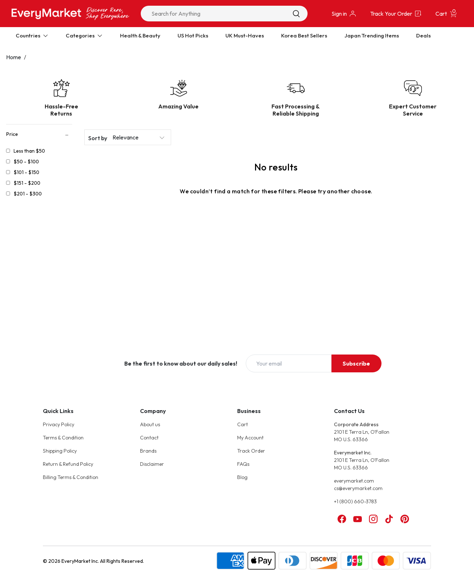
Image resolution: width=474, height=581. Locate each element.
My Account (250, 437)
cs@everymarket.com (358, 488)
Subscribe (356, 363)
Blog (242, 477)
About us (150, 424)
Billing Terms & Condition (70, 477)
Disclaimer (152, 464)
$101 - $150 (26, 172)
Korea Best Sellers (304, 35)
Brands (148, 451)
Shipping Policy (60, 451)
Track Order (251, 451)
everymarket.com (354, 481)
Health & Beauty (140, 35)
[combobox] (224, 13)
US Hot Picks (193, 35)
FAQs (243, 464)
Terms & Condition (63, 437)
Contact (149, 437)
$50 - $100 (26, 161)
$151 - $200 (27, 183)
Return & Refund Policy (68, 464)
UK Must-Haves (244, 35)
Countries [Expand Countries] (32, 35)
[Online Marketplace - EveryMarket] (70, 13)
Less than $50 (29, 151)
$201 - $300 (28, 193)
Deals (423, 35)
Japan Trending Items (371, 35)
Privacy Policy (58, 424)
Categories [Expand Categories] (84, 35)
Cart (242, 424)
